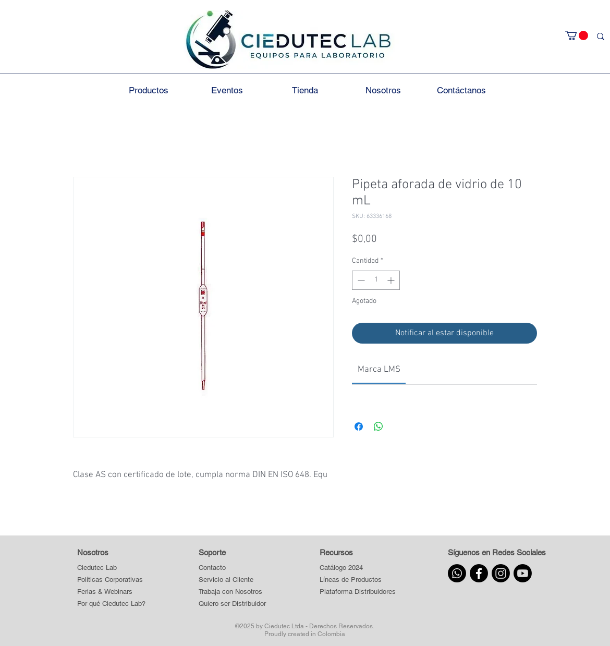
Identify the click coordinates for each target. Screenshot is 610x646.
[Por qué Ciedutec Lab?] (111, 604)
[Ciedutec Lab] (97, 568)
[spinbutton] (376, 280)
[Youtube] (523, 573)
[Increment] (391, 280)
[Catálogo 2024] (357, 568)
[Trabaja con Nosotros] (232, 592)
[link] (379, 369)
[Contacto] (232, 568)
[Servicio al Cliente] (232, 580)
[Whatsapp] (457, 573)
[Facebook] (479, 573)
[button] (576, 35)
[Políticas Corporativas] (110, 580)
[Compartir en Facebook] (358, 426)
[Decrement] (360, 280)
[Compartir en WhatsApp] (378, 426)
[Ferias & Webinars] (104, 592)
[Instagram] (501, 573)
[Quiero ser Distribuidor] (232, 604)
